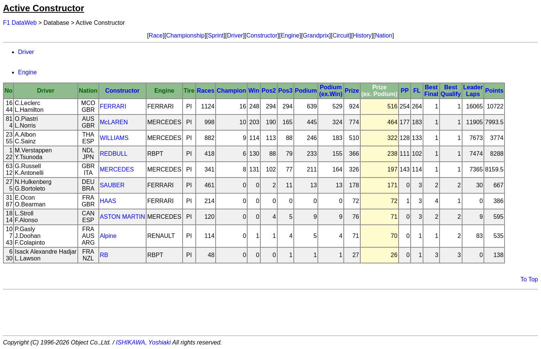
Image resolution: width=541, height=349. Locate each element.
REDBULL (114, 153)
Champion (231, 90)
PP (404, 90)
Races (206, 90)
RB (104, 255)
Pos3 (285, 90)
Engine (290, 35)
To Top (529, 279)
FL (417, 90)
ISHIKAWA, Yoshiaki (143, 342)
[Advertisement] (270, 312)
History (362, 35)
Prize (352, 90)
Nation (383, 35)
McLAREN (114, 122)
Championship (185, 35)
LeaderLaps (473, 90)
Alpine (108, 236)
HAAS (108, 201)
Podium (306, 90)
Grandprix (316, 35)
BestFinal (431, 90)
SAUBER (112, 185)
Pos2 (268, 90)
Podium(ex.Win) (330, 90)
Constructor (262, 35)
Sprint (216, 35)
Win (253, 90)
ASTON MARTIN (122, 217)
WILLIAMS (114, 138)
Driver (235, 35)
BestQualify (451, 90)
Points (494, 90)
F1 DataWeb (20, 23)
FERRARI (113, 106)
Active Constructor (43, 8)
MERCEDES (117, 169)
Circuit (340, 35)
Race (156, 35)
